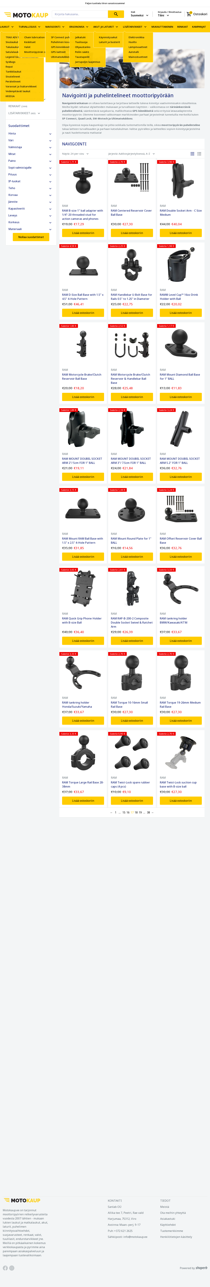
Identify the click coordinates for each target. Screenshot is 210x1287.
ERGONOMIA (79, 27)
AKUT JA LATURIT (106, 27)
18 (136, 812)
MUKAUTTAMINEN (162, 27)
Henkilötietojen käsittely (176, 1237)
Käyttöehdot (168, 1225)
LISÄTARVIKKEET (135, 27)
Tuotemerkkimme (171, 1231)
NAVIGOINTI (55, 27)
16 (127, 812)
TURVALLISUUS (30, 27)
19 (140, 812)
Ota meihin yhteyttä (173, 1213)
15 (123, 812)
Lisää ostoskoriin (83, 233)
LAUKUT (7, 27)
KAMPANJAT (199, 27)
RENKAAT (182, 27)
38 (148, 812)
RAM (65, 205)
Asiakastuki (167, 1219)
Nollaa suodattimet (31, 237)
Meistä (164, 1207)
